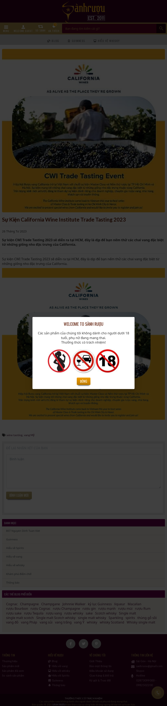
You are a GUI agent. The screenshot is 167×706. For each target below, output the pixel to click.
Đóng (83, 381)
